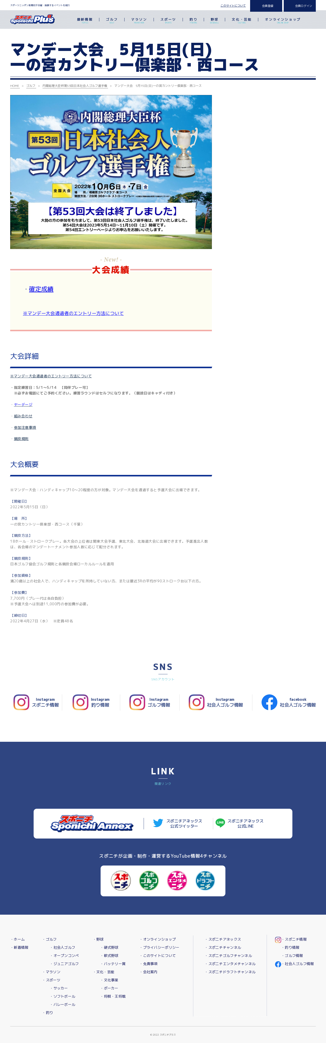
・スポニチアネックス (223, 939)
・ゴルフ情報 (292, 955)
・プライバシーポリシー (159, 947)
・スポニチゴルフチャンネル (228, 955)
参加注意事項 (25, 427)
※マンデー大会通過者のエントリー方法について (73, 313)
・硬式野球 (109, 947)
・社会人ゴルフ (62, 947)
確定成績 (41, 289)
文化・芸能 (242, 21)
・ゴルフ (49, 939)
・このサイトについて (157, 955)
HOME (14, 86)
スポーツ (168, 21)
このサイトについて (233, 6)
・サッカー (59, 988)
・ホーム (17, 939)
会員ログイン (303, 6)
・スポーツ (51, 980)
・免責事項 (148, 963)
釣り (193, 21)
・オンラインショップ (157, 939)
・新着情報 (19, 947)
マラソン (139, 21)
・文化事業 (109, 980)
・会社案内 (148, 971)
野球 (214, 21)
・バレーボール (62, 1004)
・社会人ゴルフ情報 (297, 963)
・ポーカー (109, 988)
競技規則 (21, 438)
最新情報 (85, 21)
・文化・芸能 (104, 971)
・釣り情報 (290, 947)
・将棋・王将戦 (113, 996)
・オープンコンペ (64, 955)
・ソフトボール (62, 996)
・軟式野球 (109, 955)
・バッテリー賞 (113, 963)
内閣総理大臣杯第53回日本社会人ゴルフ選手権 (75, 86)
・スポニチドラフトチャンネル (230, 971)
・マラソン (51, 971)
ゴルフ (112, 21)
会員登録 (267, 6)
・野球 (98, 939)
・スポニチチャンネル (223, 947)
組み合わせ (23, 416)
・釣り (47, 1012)
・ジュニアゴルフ (64, 963)
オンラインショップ (283, 21)
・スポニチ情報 (294, 939)
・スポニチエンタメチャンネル (230, 963)
